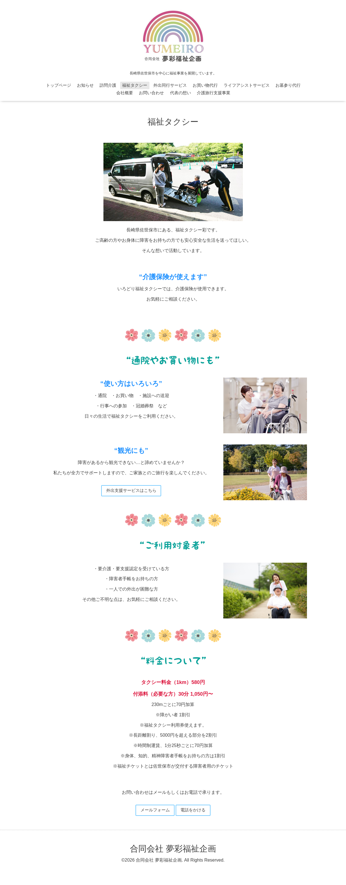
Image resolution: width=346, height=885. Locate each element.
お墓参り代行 (288, 85)
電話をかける (194, 811)
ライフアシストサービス (247, 85)
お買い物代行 (205, 85)
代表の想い (180, 92)
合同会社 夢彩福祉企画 (173, 850)
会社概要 (124, 92)
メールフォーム (154, 811)
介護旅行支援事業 (213, 92)
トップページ (58, 85)
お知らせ (85, 85)
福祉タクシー (134, 85)
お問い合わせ (151, 92)
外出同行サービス (170, 85)
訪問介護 (108, 85)
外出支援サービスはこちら (131, 491)
